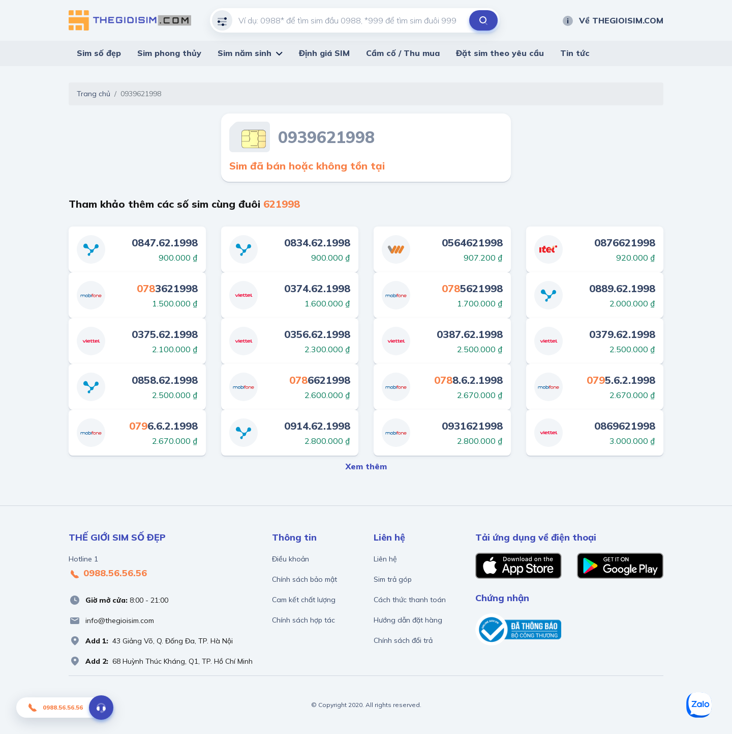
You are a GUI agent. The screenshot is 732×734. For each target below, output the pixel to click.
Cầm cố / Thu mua (403, 53)
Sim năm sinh (244, 53)
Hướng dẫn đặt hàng (408, 620)
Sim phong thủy (169, 53)
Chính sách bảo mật (304, 579)
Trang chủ (93, 93)
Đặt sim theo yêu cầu (500, 53)
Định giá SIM (324, 53)
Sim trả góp (393, 579)
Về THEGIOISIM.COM (612, 20)
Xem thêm (366, 466)
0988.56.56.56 (108, 573)
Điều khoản (290, 558)
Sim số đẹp (99, 53)
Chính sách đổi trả (403, 640)
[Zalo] (699, 705)
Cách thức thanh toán (410, 599)
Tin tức (575, 53)
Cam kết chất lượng (304, 599)
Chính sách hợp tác (303, 620)
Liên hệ (385, 558)
